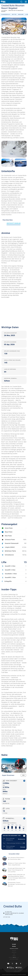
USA (24, 843)
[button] (21, 1)
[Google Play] (11, 967)
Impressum (14, 950)
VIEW (23, 775)
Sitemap (14, 955)
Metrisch (14, 957)
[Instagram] (16, 963)
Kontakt (14, 944)
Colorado (22, 847)
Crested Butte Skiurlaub (13, 223)
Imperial (17, 957)
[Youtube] (8, 963)
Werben (14, 946)
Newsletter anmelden (14, 948)
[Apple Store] (18, 967)
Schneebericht (5, 14)
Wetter (14, 14)
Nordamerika (21, 839)
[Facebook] (20, 963)
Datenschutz (14, 952)
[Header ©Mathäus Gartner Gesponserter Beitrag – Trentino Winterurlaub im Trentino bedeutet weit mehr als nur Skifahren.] (17, 884)
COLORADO (4, 10)
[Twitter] (12, 963)
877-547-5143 (6, 917)
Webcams (21, 14)
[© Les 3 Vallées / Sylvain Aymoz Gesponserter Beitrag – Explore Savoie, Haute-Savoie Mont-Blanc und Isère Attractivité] (17, 858)
